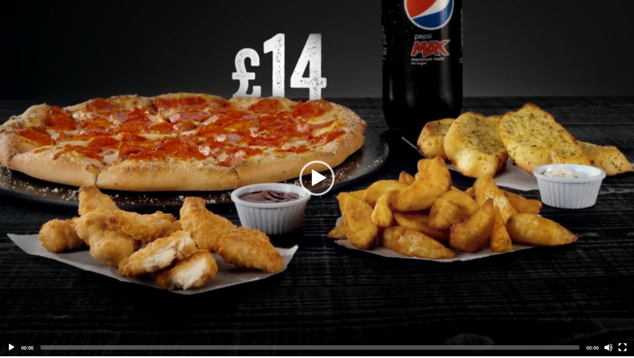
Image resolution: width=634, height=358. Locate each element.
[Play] (11, 347)
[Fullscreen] (622, 347)
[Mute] (608, 347)
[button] (317, 178)
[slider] (310, 347)
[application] (317, 178)
